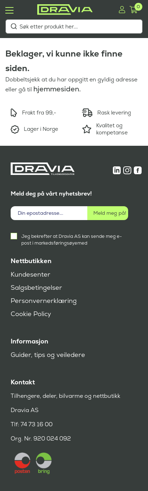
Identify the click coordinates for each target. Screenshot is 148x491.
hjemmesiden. (57, 89)
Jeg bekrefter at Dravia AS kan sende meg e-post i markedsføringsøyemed (71, 239)
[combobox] (74, 26)
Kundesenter (30, 274)
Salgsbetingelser (36, 288)
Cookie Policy (31, 314)
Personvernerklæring (44, 301)
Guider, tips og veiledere (48, 355)
